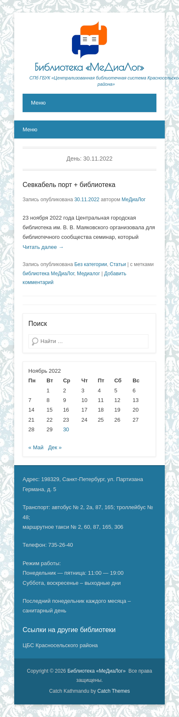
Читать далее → (43, 247)
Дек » (55, 447)
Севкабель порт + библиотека (69, 184)
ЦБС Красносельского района (60, 645)
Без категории (90, 264)
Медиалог (88, 274)
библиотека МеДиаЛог (48, 274)
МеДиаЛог (134, 199)
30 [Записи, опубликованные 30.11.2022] (66, 429)
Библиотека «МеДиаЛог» (89, 67)
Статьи (118, 264)
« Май (35, 447)
